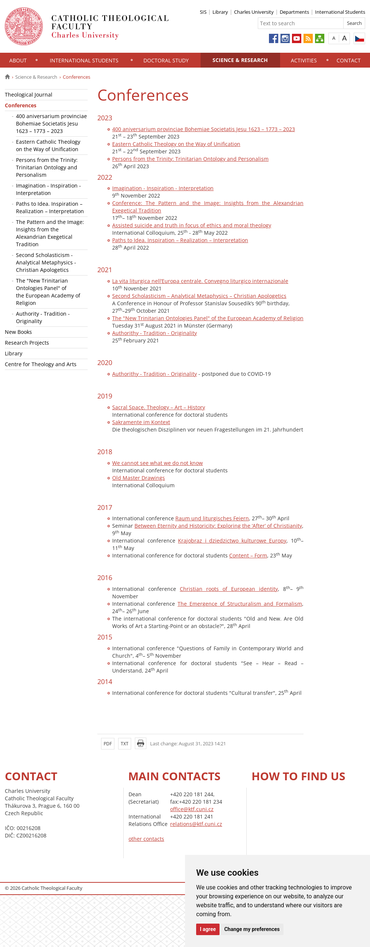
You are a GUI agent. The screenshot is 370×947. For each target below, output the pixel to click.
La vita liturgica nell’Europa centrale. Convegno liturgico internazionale (200, 280)
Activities (304, 60)
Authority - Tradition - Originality (43, 317)
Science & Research (240, 60)
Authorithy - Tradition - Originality (154, 332)
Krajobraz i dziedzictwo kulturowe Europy (232, 540)
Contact (349, 60)
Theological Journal (28, 94)
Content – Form (248, 555)
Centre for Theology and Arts (41, 364)
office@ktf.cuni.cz (192, 809)
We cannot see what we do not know (157, 462)
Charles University (254, 12)
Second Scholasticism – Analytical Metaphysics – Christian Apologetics (199, 295)
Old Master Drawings (138, 477)
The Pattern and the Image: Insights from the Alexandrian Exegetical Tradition (50, 233)
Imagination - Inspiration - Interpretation (48, 189)
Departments (294, 12)
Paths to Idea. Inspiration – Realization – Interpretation (50, 207)
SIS (203, 12)
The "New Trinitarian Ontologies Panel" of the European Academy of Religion (48, 291)
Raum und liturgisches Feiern (212, 518)
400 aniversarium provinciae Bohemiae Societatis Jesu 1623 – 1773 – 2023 (51, 123)
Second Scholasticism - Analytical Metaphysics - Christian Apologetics (46, 262)
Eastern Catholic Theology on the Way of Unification (48, 145)
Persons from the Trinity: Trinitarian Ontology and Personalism (47, 167)
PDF (108, 744)
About (18, 60)
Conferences (20, 105)
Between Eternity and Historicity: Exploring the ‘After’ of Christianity (218, 525)
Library (220, 12)
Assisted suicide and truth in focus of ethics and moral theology (191, 225)
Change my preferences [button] (252, 929)
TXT (125, 744)
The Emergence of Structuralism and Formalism (240, 603)
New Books (18, 331)
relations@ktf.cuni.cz (196, 823)
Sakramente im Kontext (141, 422)
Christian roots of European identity (229, 588)
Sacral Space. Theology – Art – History (158, 407)
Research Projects (27, 342)
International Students (340, 12)
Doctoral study (166, 60)
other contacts (146, 838)
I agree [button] (208, 929)
